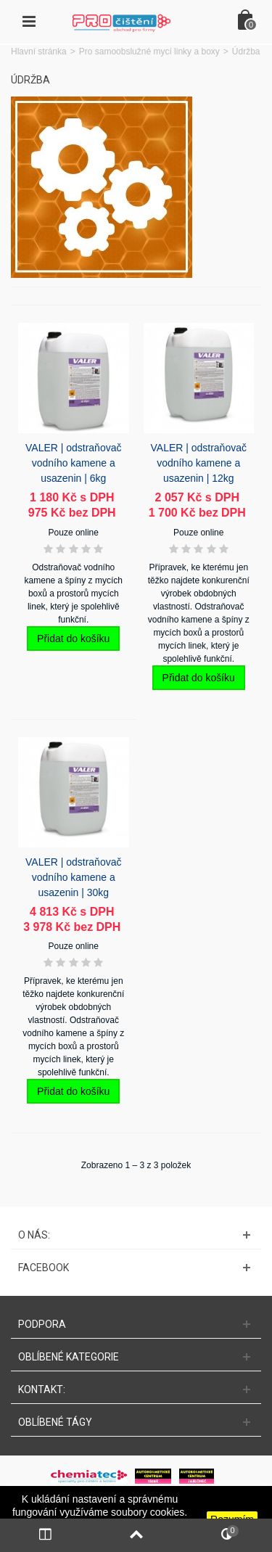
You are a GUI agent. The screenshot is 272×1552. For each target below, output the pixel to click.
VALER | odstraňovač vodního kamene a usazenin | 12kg (199, 463)
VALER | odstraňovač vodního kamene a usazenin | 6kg (73, 463)
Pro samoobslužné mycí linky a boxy (149, 51)
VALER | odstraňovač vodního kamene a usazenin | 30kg (73, 877)
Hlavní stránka (39, 51)
